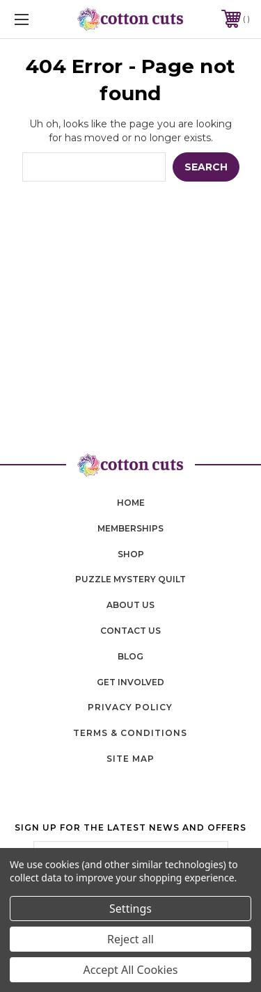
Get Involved (130, 682)
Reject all (130, 939)
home (131, 502)
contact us (130, 630)
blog (130, 656)
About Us (130, 605)
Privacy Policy (130, 707)
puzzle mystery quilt (130, 579)
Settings (130, 908)
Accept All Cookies (131, 969)
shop (131, 554)
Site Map (130, 758)
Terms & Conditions (130, 733)
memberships (130, 528)
